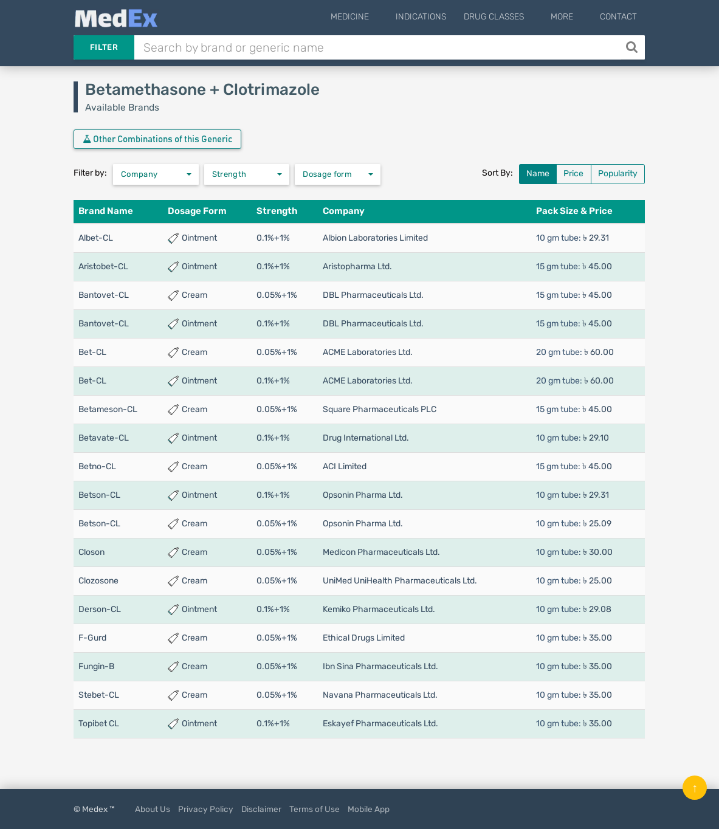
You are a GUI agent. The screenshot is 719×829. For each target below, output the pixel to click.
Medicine (377, 17)
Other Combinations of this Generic (157, 139)
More (571, 17)
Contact (618, 17)
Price (573, 173)
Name (537, 173)
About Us (152, 809)
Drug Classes (512, 17)
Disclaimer (261, 809)
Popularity (618, 173)
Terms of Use (314, 809)
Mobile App (369, 809)
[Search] (633, 47)
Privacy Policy (205, 809)
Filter (104, 47)
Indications (439, 17)
